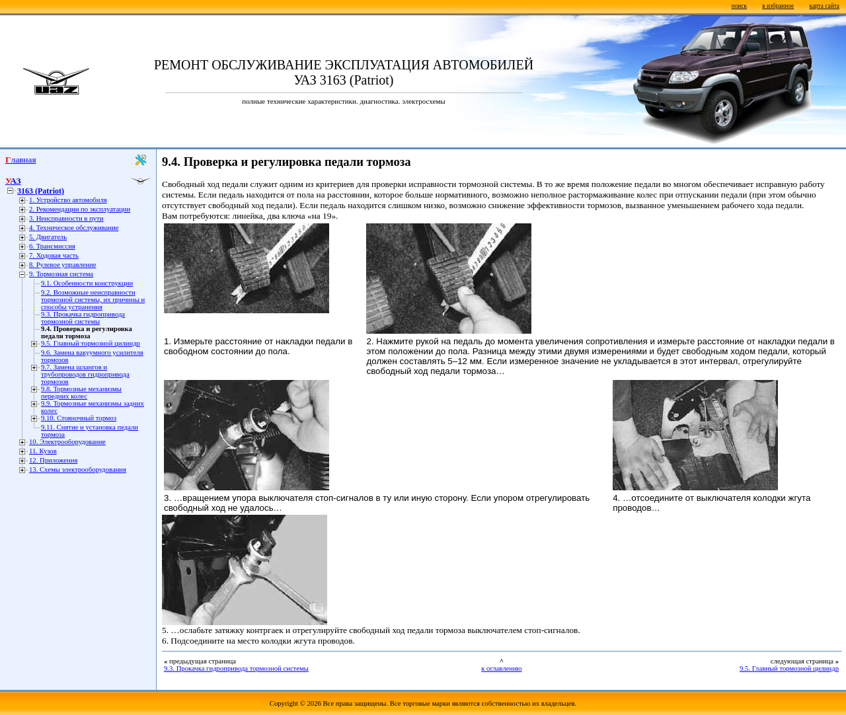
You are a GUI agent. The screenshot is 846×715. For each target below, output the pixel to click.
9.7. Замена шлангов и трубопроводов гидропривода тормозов (85, 374)
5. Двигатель (48, 237)
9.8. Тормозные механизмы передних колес (81, 392)
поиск (739, 6)
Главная (20, 160)
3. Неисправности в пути (66, 218)
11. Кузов (43, 451)
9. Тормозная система (61, 274)
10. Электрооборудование (67, 441)
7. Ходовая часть (54, 255)
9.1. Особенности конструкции (87, 283)
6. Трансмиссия (52, 246)
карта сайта (824, 6)
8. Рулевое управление (62, 264)
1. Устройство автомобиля (68, 200)
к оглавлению (501, 668)
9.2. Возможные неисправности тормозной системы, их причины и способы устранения (93, 300)
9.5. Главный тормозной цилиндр (90, 343)
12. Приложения (53, 460)
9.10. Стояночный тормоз (78, 418)
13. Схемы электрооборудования (77, 469)
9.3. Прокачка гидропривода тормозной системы (83, 318)
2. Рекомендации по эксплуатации (79, 209)
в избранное (778, 6)
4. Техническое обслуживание (73, 227)
